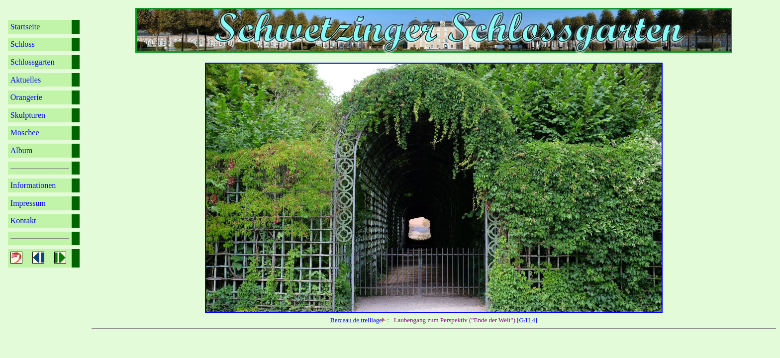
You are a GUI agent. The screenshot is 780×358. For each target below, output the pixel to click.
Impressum (28, 203)
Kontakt (23, 220)
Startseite (25, 26)
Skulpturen (27, 115)
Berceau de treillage (356, 320)
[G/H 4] (527, 320)
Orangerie (26, 97)
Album (21, 150)
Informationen (33, 185)
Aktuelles (25, 80)
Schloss (22, 44)
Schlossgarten (32, 62)
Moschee (24, 132)
